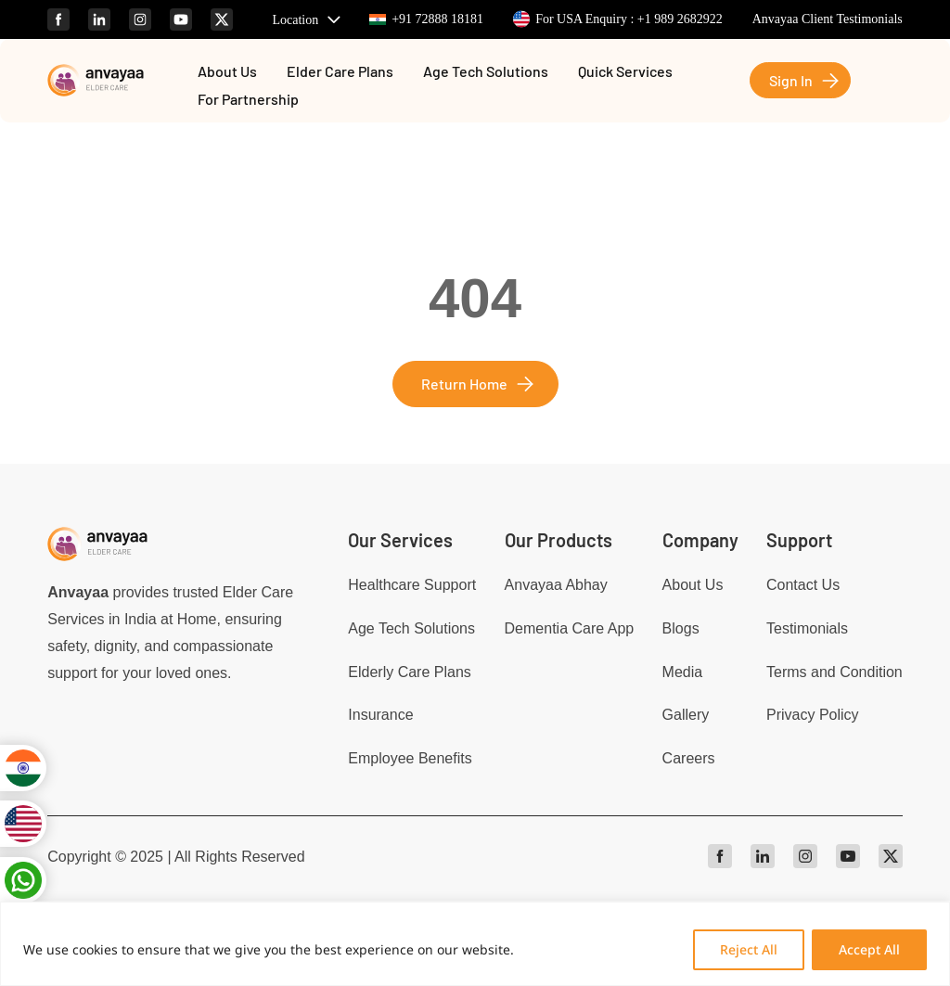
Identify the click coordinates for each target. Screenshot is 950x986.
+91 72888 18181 (426, 19)
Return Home (464, 383)
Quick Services (625, 72)
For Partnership (248, 100)
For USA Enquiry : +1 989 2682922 (618, 19)
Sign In (791, 80)
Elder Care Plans (340, 72)
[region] (475, 944)
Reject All (748, 949)
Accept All (869, 949)
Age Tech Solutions (485, 72)
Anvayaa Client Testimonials (827, 19)
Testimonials (807, 628)
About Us (227, 72)
